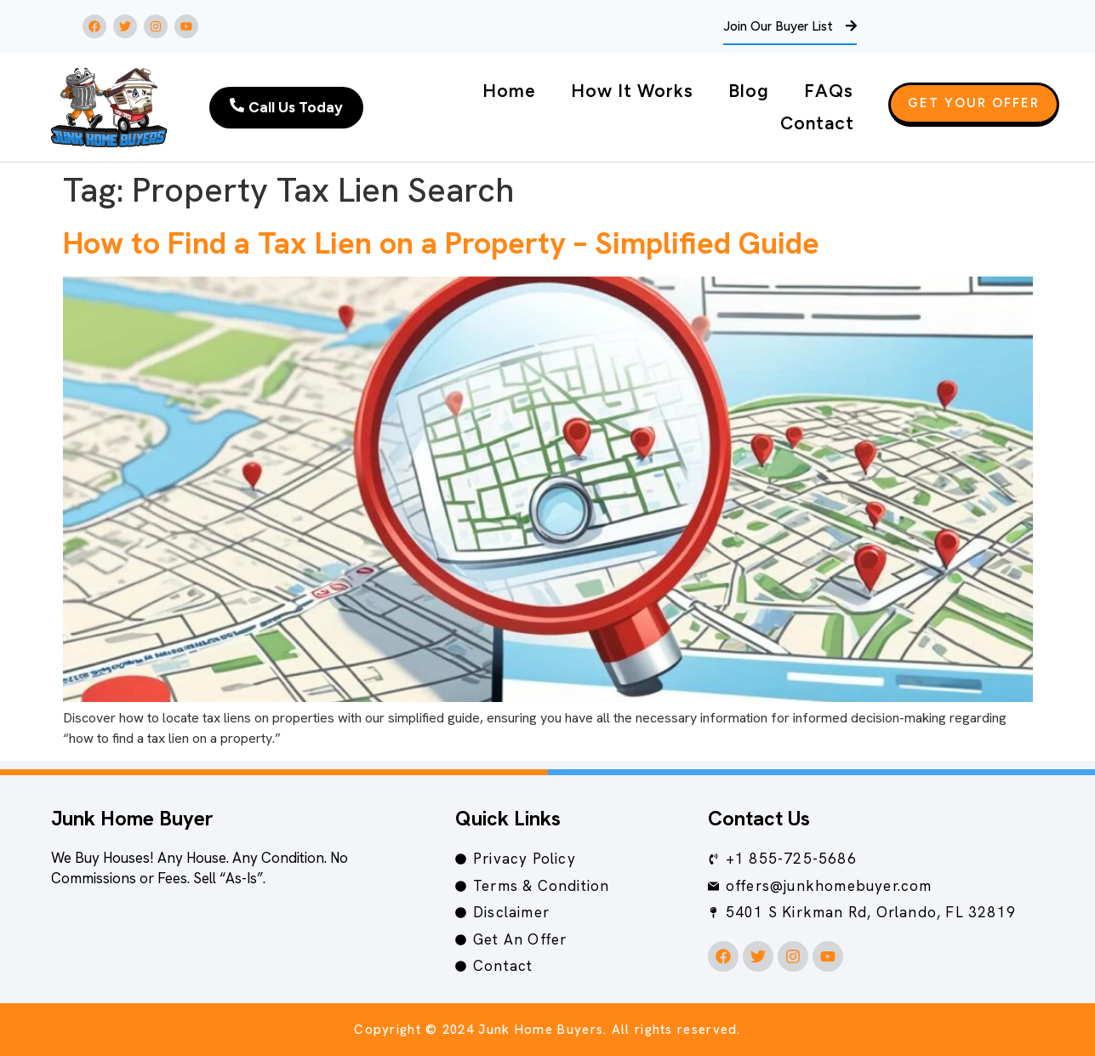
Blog (748, 90)
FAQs (828, 90)
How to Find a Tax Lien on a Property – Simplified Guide (441, 243)
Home (509, 90)
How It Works (632, 90)
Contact (817, 123)
